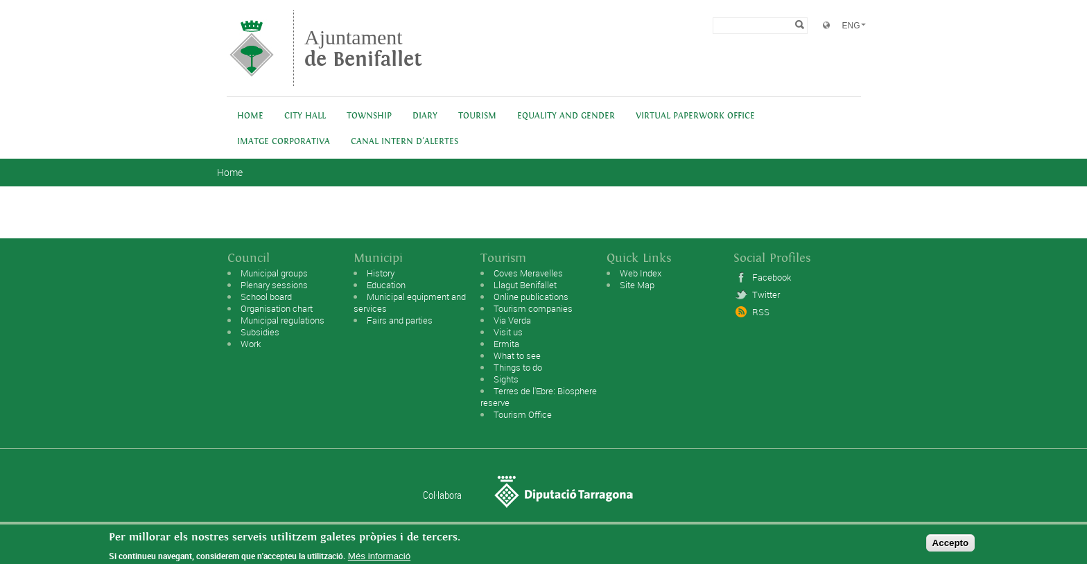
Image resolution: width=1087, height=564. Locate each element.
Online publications (531, 296)
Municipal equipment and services (410, 302)
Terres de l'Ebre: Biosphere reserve (538, 397)
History (380, 273)
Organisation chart (277, 308)
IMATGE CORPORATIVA (283, 141)
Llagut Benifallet (525, 285)
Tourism (477, 116)
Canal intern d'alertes (404, 141)
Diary (424, 116)
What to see (517, 355)
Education (386, 285)
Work (251, 343)
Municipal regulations (282, 320)
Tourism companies (533, 308)
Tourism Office (523, 414)
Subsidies (260, 332)
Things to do (518, 367)
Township (369, 116)
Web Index (640, 273)
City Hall (305, 116)
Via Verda (512, 320)
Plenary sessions (274, 285)
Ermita (506, 343)
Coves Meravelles (528, 273)
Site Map (637, 285)
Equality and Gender (566, 116)
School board (266, 296)
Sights (506, 379)
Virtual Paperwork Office (695, 116)
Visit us (508, 332)
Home (250, 116)
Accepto (950, 545)
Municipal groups (274, 273)
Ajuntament (363, 48)
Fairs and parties (400, 320)
